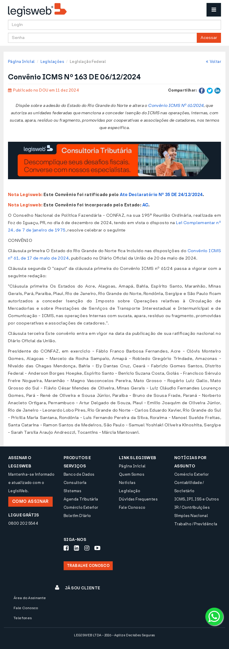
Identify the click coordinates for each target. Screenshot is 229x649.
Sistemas (72, 490)
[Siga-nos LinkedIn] (76, 548)
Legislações (52, 61)
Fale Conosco (132, 507)
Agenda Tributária (81, 499)
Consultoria (75, 482)
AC (145, 205)
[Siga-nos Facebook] (66, 548)
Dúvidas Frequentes (138, 499)
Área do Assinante (30, 598)
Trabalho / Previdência (195, 523)
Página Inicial (21, 61)
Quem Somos (131, 474)
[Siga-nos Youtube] (97, 548)
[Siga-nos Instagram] (86, 548)
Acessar (209, 37)
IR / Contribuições (192, 507)
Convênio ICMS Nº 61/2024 (176, 105)
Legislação (129, 490)
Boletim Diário (77, 515)
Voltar (213, 61)
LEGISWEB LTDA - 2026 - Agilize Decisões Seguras (114, 635)
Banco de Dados (79, 474)
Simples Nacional (191, 515)
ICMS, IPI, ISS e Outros (196, 499)
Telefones (23, 618)
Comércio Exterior (81, 507)
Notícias (127, 482)
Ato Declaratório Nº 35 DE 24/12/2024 (161, 195)
